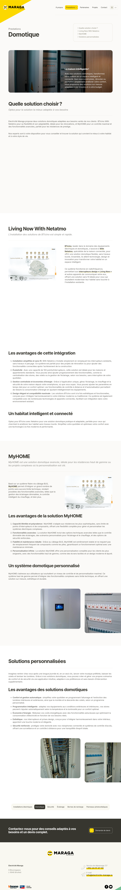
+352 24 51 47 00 (95, 868)
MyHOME (83, 34)
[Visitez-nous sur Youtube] (111, 887)
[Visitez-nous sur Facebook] (106, 887)
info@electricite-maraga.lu (99, 875)
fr (112, 7)
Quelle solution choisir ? (88, 28)
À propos (59, 7)
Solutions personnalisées (89, 37)
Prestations (70, 7)
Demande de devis (102, 830)
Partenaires (84, 7)
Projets (95, 7)
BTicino (68, 246)
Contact (104, 7)
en (115, 7)
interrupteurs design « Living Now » (95, 271)
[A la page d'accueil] (13, 7)
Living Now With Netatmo (89, 31)
